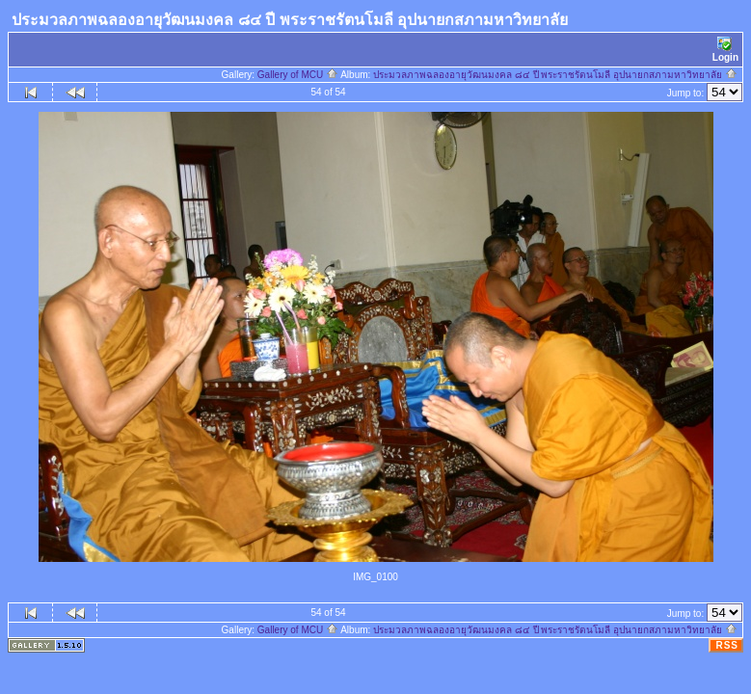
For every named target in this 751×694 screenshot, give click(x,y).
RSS (726, 645)
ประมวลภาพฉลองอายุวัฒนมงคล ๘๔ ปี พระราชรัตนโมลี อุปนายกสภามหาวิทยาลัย (555, 74)
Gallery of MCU (297, 74)
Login (725, 50)
